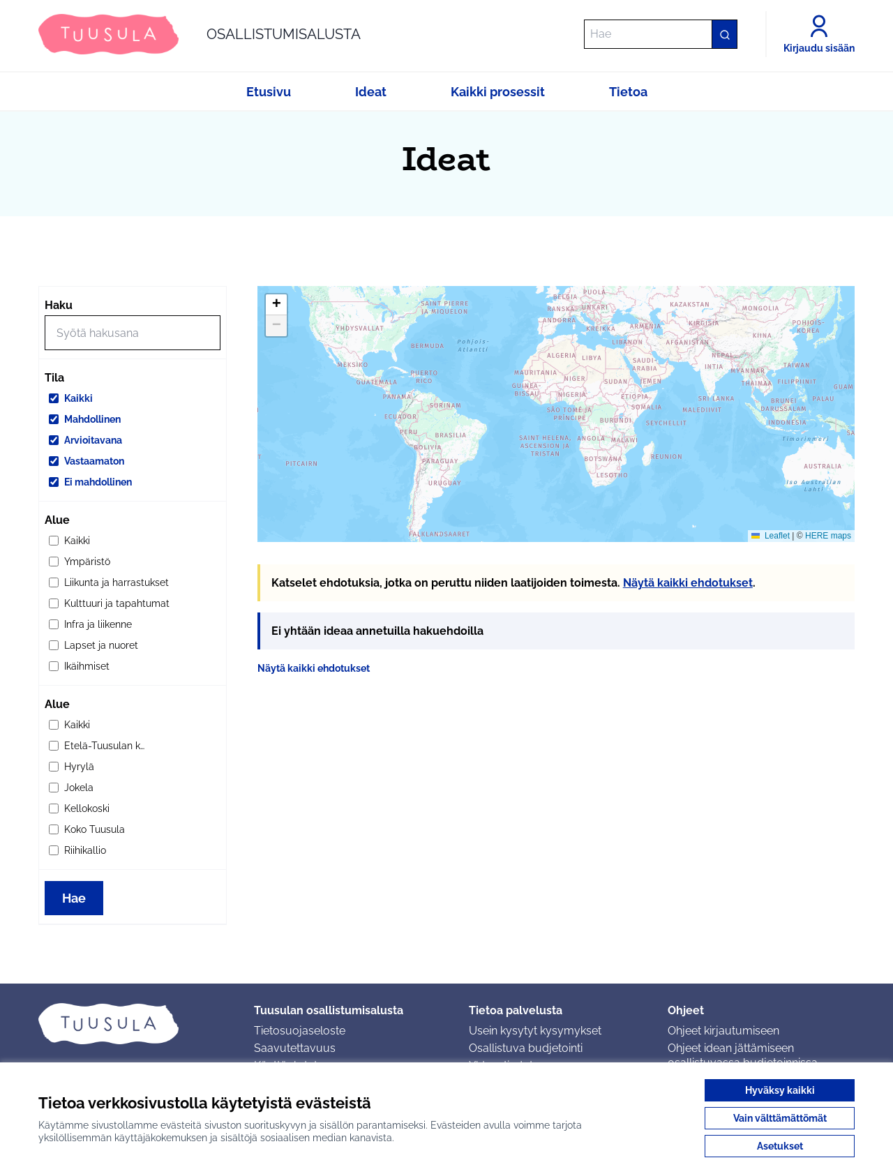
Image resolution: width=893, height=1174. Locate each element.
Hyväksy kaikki (780, 1090)
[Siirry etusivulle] (199, 34)
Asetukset (780, 1146)
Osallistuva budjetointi (526, 1048)
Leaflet (770, 536)
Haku (59, 305)
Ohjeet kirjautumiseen (723, 1030)
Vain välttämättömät (780, 1118)
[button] (276, 304)
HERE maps (828, 536)
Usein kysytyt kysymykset (535, 1030)
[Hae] (661, 34)
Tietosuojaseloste (299, 1030)
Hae (74, 898)
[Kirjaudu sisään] (819, 34)
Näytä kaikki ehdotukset (688, 582)
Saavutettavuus (295, 1048)
